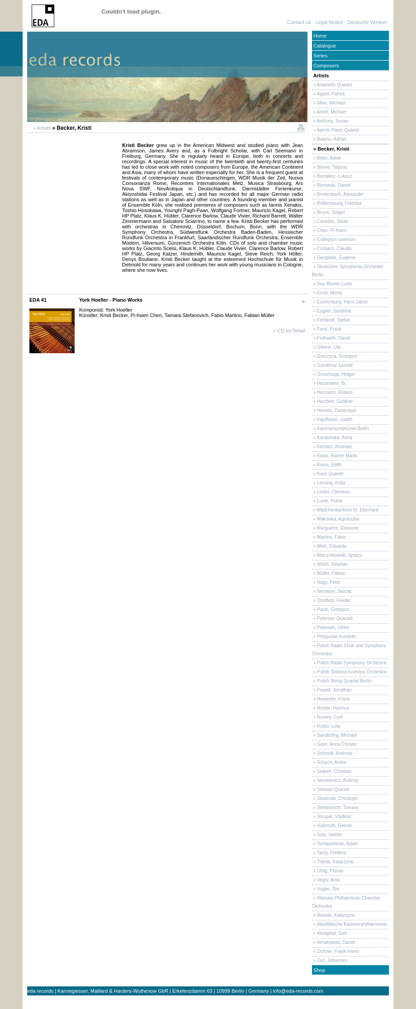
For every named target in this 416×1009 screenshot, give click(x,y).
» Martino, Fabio (329, 537)
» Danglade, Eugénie (333, 257)
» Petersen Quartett (332, 618)
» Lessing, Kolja (328, 482)
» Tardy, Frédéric (329, 852)
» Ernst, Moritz (327, 292)
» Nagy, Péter (326, 582)
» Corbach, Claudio (332, 248)
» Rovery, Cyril (327, 717)
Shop (318, 970)
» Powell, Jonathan (331, 689)
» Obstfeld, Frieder (331, 600)
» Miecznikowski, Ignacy (337, 555)
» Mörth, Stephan (330, 564)
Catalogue (324, 45)
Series (319, 55)
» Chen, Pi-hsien (329, 230)
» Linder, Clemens (331, 491)
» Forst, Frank (326, 329)
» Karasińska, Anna (332, 437)
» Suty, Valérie (327, 834)
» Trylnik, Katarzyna (332, 861)
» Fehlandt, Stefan (331, 319)
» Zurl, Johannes (329, 960)
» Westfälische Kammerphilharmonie (349, 924)
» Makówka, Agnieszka (335, 518)
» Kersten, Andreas (332, 446)
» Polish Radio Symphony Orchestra (349, 662)
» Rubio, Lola (326, 726)
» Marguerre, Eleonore (335, 528)
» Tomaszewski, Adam (335, 843)
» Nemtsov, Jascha (331, 591)
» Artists (41, 128)
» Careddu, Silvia (330, 221)
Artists (320, 75)
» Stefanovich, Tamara (335, 807)
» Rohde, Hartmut (330, 708)
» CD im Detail (289, 330)
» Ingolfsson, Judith (332, 419)
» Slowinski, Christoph (335, 798)
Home (319, 35)
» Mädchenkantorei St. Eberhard (345, 509)
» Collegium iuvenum (333, 239)
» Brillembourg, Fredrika (336, 203)
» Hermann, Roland (332, 392)
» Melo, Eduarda (329, 546)
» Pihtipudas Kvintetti (333, 636)
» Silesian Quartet (330, 789)
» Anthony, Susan (330, 120)
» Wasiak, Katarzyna (333, 915)
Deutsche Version (367, 22)
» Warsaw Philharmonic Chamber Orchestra (346, 902)
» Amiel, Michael (329, 111)
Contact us (299, 22)
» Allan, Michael (328, 102)
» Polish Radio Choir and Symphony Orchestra (349, 649)
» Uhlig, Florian (328, 870)
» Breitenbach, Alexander (338, 194)
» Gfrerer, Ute (326, 347)
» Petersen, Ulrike (330, 627)
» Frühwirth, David (331, 338)
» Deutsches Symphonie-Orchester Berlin (347, 270)
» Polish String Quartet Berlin (342, 680)
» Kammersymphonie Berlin (340, 428)
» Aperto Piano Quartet (335, 130)
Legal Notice (329, 22)
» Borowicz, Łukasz (332, 176)
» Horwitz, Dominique (334, 410)
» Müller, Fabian (328, 573)
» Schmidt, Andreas (332, 753)
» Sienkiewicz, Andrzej (335, 780)
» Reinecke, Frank (331, 698)
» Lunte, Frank (327, 500)
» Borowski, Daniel (331, 185)
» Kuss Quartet (327, 473)
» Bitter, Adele (326, 158)
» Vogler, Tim (326, 888)
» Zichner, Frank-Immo (335, 951)
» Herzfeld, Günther (332, 401)
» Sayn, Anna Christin (334, 744)
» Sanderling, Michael (334, 735)
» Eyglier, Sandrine (331, 310)
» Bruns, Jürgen (328, 212)
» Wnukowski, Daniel (333, 942)
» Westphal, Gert (329, 933)
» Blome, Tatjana (329, 167)
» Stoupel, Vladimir (331, 816)
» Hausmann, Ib (328, 383)
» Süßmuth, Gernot (332, 825)
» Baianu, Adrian (329, 139)
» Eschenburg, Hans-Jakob (340, 301)
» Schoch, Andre (329, 762)
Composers (325, 65)
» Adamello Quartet (332, 84)
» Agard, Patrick (328, 93)
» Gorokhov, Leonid (332, 365)
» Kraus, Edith (327, 464)
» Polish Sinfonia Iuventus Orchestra (349, 671)
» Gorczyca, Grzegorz (334, 356)
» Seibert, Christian (332, 771)
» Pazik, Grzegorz (330, 609)
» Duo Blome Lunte (332, 283)
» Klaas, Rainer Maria (334, 455)
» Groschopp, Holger (333, 374)
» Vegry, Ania (326, 879)
